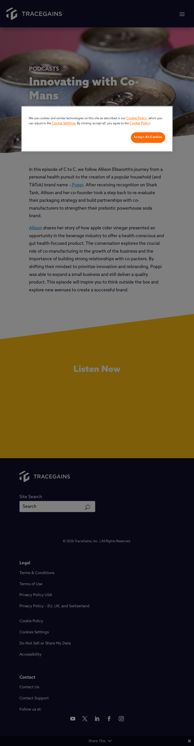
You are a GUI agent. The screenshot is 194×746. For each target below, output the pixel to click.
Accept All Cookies (148, 137)
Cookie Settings (64, 123)
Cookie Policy (136, 118)
